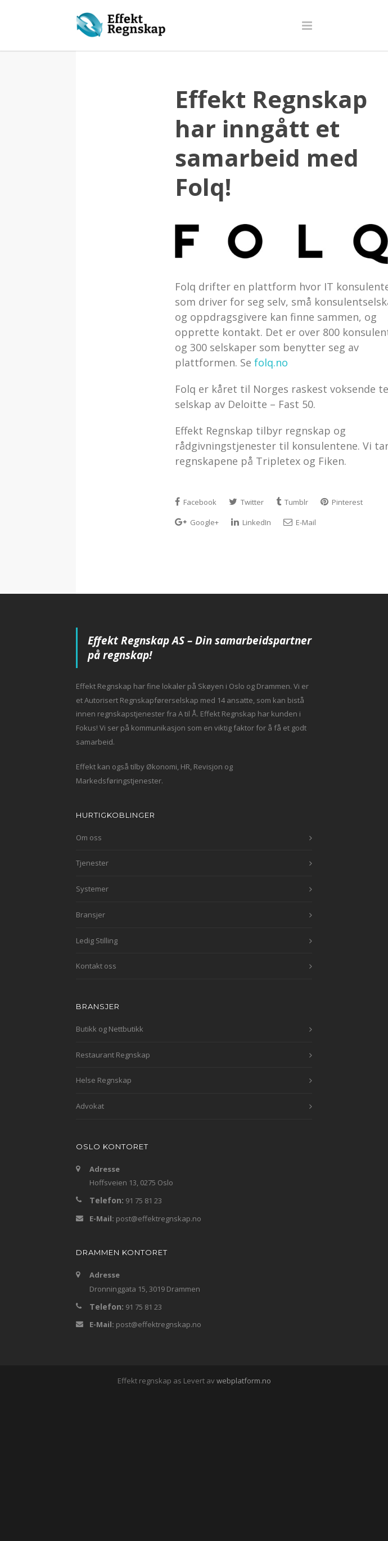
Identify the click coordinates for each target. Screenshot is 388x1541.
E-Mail (299, 522)
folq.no (271, 362)
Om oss (89, 837)
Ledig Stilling (97, 940)
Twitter (246, 502)
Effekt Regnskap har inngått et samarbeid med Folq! (271, 143)
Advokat (90, 1106)
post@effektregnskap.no (158, 1218)
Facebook (195, 502)
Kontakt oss (96, 966)
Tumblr (292, 502)
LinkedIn (251, 522)
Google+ (197, 522)
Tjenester (92, 863)
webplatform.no (243, 1381)
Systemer (92, 889)
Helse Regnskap (104, 1080)
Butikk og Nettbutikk (109, 1029)
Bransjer (90, 915)
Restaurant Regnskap (113, 1055)
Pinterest (342, 502)
